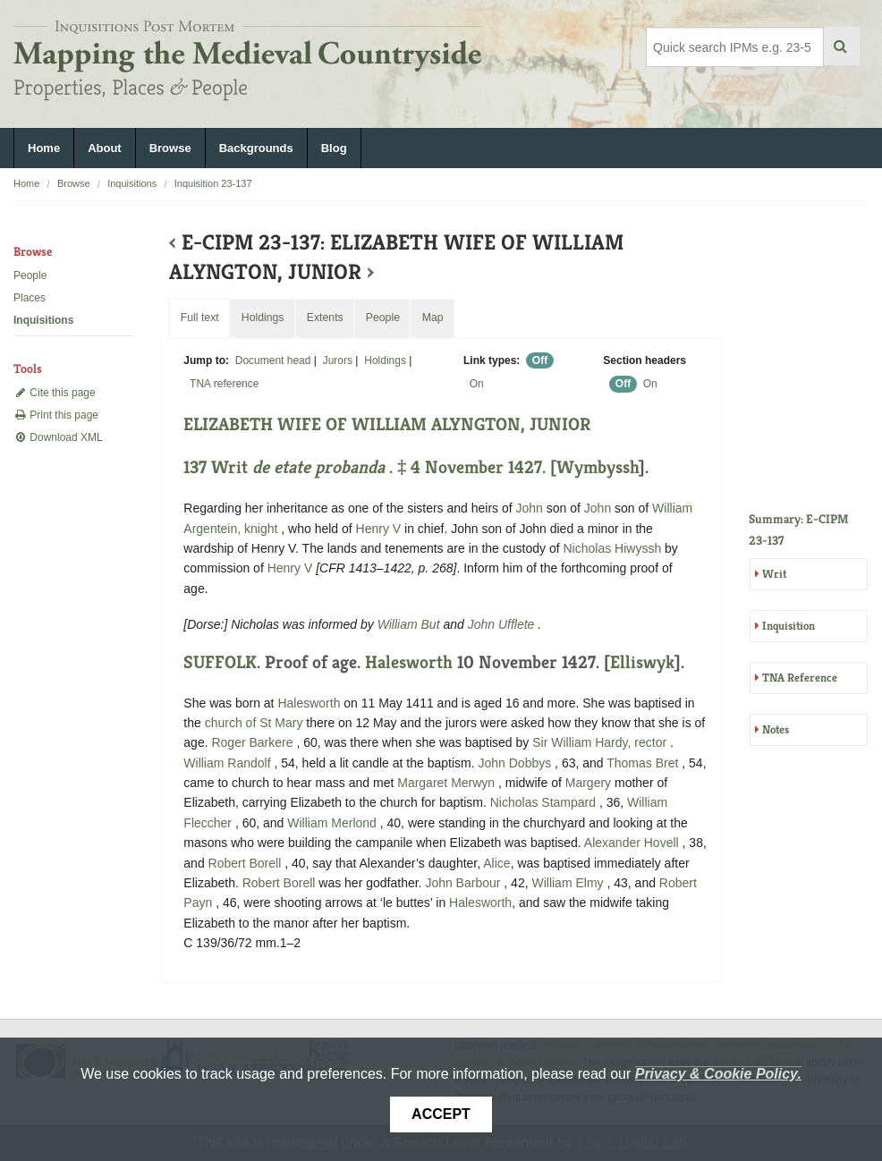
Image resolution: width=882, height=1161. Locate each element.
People (30, 275)
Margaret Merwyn (447, 782)
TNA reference (224, 383)
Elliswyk (642, 662)
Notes (775, 729)
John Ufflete (503, 624)
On (477, 383)
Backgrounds (256, 148)
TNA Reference (799, 677)
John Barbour (464, 883)
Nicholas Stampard (544, 802)
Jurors (337, 360)
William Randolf (228, 763)
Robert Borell (246, 863)
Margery (588, 782)
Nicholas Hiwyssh (614, 548)
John (529, 508)
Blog (334, 148)
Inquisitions (132, 183)
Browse (170, 148)
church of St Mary (254, 723)
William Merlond (333, 823)
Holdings (385, 360)
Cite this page (54, 392)
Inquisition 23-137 (213, 183)
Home (44, 148)
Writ (774, 573)
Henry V (379, 528)
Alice (496, 863)
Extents (325, 317)
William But (410, 624)
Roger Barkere (253, 742)
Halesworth (409, 662)
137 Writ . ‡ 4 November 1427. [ (369, 467)
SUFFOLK (220, 662)
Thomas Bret (644, 763)
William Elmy (568, 883)
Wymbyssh (597, 467)
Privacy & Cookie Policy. (718, 1073)
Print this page (55, 415)
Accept (441, 1114)
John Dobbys (517, 763)
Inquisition (788, 625)
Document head (273, 360)
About (105, 148)
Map (433, 317)
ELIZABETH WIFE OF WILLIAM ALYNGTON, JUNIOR (386, 424)
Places (29, 298)
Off (539, 360)
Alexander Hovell (633, 842)
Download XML (58, 437)
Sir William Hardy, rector (601, 742)
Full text (200, 317)
